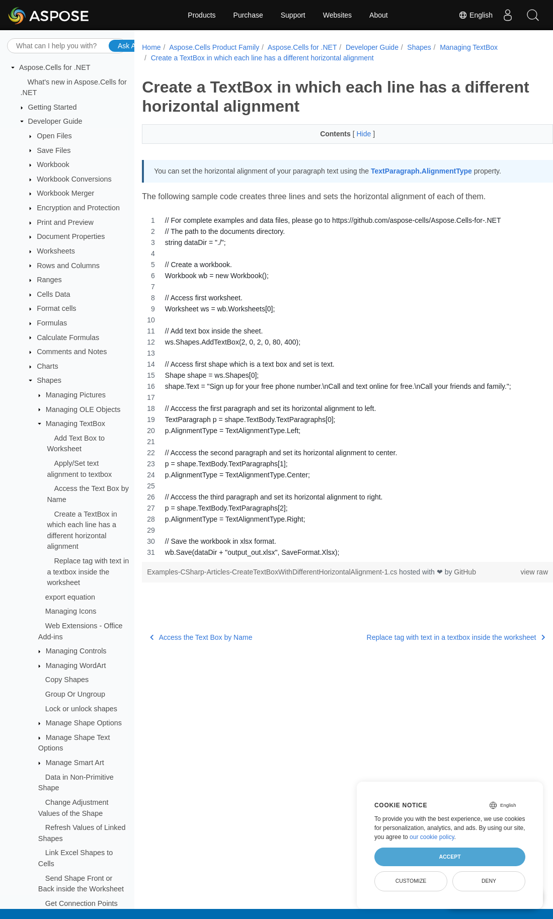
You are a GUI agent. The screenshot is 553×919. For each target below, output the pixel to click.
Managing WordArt (76, 665)
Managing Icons (71, 611)
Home (151, 47)
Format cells (56, 308)
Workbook (53, 164)
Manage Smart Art (75, 763)
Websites (337, 15)
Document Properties (71, 236)
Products (201, 15)
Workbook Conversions (74, 179)
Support (293, 15)
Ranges (49, 280)
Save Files (53, 150)
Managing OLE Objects (83, 409)
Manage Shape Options (84, 723)
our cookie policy (432, 837)
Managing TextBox (75, 424)
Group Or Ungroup (75, 694)
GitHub (465, 572)
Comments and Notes (72, 352)
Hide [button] (350, 134)
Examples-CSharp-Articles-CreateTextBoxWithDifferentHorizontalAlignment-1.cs (273, 572)
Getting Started (52, 107)
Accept (449, 857)
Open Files (54, 136)
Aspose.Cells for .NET (55, 67)
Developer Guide (55, 121)
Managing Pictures (76, 395)
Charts (47, 366)
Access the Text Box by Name (201, 637)
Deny (489, 881)
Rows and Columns (68, 266)
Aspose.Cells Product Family (214, 47)
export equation (70, 597)
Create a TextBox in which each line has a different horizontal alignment (262, 58)
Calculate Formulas (68, 337)
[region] (333, 386)
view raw (505, 572)
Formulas (52, 323)
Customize (411, 881)
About (378, 15)
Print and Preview (65, 222)
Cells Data (53, 294)
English (475, 15)
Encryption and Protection (78, 208)
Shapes (49, 380)
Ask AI (128, 46)
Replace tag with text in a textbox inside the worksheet (88, 572)
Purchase (248, 15)
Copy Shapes (67, 680)
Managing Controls (76, 651)
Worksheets (56, 251)
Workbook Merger (65, 193)
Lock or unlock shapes (81, 709)
